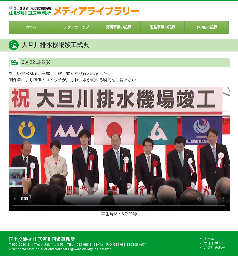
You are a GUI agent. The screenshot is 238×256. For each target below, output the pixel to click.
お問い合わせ (214, 247)
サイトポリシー (216, 243)
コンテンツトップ (74, 27)
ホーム (30, 27)
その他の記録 (206, 27)
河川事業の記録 (118, 27)
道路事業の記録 (162, 27)
